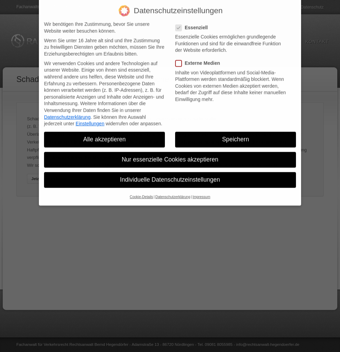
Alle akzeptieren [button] (104, 134)
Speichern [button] (235, 134)
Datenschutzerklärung (67, 112)
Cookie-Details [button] (141, 192)
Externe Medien (200, 58)
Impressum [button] (201, 192)
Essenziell (194, 22)
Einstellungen (90, 119)
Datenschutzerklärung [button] (172, 192)
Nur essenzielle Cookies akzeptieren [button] (170, 154)
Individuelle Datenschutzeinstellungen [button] (170, 175)
